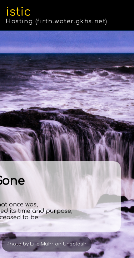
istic (18, 12)
